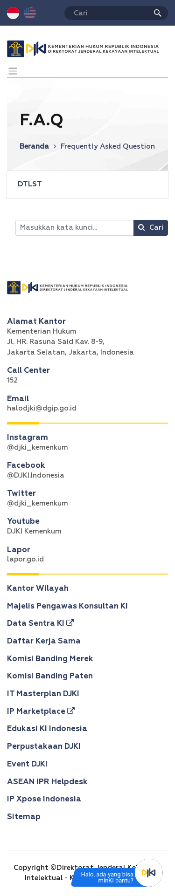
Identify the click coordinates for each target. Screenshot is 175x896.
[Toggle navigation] (13, 71)
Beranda (38, 146)
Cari (150, 227)
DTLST (30, 184)
